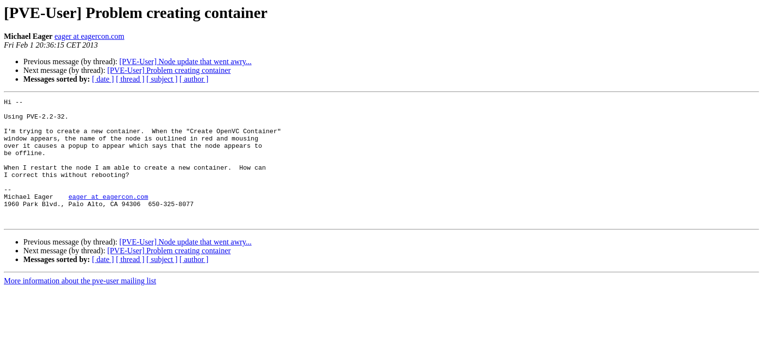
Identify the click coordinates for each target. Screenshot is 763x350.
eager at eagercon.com (89, 36)
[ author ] (194, 79)
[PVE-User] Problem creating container (169, 70)
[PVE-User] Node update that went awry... (185, 61)
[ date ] (103, 79)
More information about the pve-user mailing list (80, 305)
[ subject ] (162, 79)
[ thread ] (130, 79)
